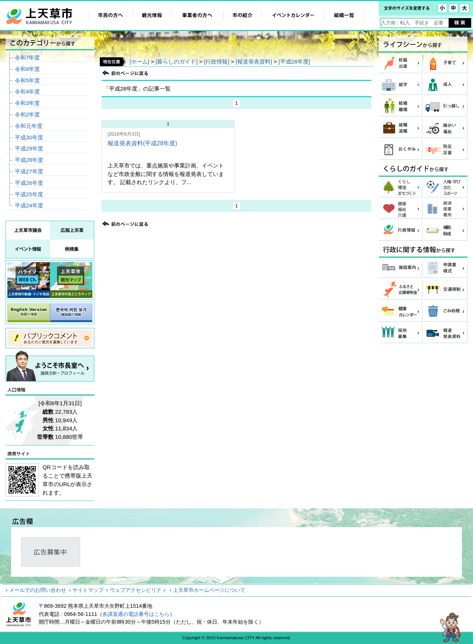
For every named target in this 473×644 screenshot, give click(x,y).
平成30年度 (29, 137)
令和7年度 (27, 57)
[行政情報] (216, 61)
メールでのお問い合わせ (37, 590)
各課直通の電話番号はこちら (136, 614)
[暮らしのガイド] (176, 61)
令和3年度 (27, 103)
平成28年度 (29, 160)
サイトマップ (87, 590)
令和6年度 (27, 69)
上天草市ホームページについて (209, 590)
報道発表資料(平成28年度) (142, 143)
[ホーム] (139, 61)
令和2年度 (27, 114)
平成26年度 (29, 183)
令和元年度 (28, 126)
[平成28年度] (294, 61)
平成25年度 (29, 194)
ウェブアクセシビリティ (138, 590)
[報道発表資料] (254, 61)
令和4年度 (27, 91)
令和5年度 (27, 80)
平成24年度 (29, 205)
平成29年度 (29, 148)
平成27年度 (29, 171)
